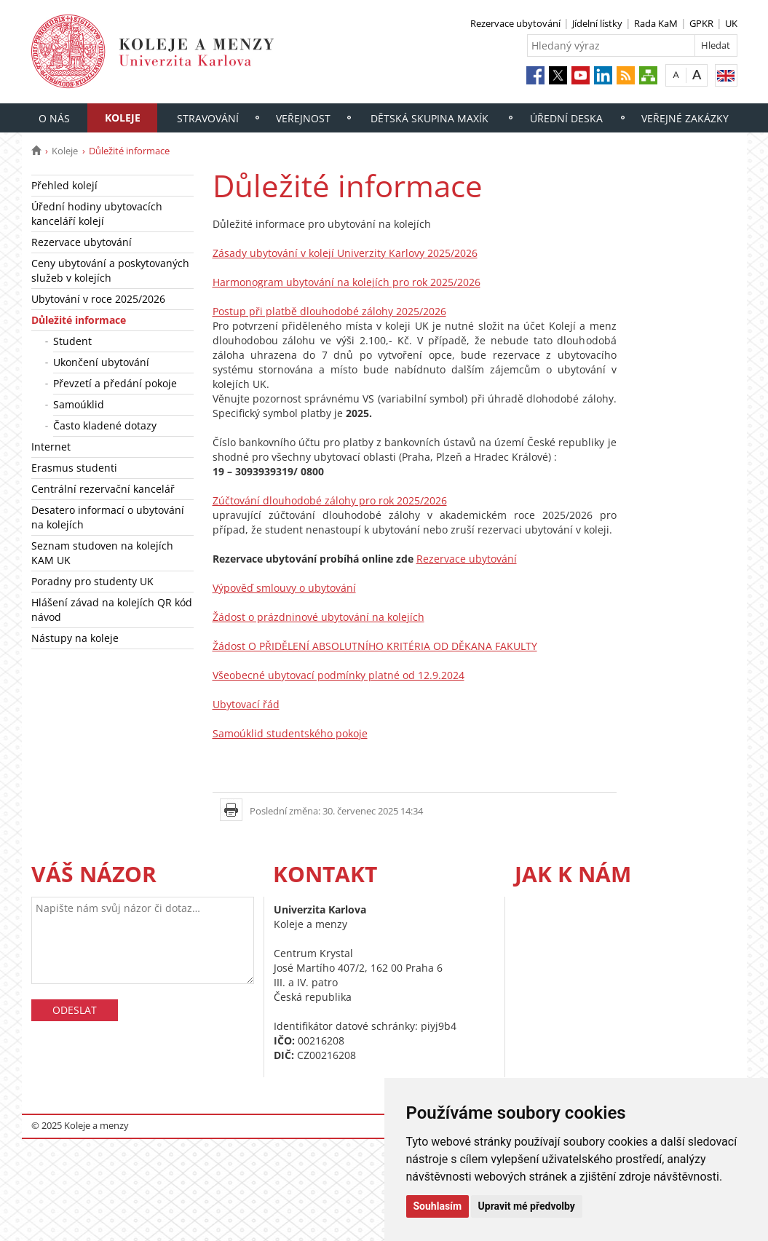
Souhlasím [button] (437, 1206)
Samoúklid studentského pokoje (290, 733)
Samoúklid (78, 404)
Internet (51, 446)
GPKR (701, 23)
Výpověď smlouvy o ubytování (284, 588)
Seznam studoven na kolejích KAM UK (102, 553)
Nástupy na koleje (75, 638)
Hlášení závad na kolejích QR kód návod (111, 609)
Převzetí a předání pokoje (115, 383)
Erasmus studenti (74, 468)
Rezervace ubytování (515, 23)
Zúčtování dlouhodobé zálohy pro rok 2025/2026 (330, 500)
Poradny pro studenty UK (92, 581)
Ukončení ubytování (101, 362)
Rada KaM (656, 23)
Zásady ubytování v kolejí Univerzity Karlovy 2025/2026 (345, 253)
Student (72, 341)
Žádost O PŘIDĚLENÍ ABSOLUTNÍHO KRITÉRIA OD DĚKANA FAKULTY (375, 646)
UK (731, 23)
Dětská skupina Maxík (429, 118)
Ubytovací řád (246, 704)
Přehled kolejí (64, 185)
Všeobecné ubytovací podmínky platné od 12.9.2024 (338, 675)
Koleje (122, 117)
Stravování (208, 118)
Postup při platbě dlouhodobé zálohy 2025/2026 (329, 311)
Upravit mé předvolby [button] (526, 1206)
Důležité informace (78, 320)
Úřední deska (566, 118)
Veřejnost (303, 118)
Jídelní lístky (597, 23)
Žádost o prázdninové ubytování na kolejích (318, 617)
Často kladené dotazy (105, 425)
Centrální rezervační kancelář (103, 489)
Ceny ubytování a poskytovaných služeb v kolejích (110, 270)
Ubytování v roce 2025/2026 (98, 299)
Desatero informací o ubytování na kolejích (107, 517)
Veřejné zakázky (685, 118)
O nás (54, 118)
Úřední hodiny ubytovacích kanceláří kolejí (96, 213)
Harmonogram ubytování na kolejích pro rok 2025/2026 (346, 282)
